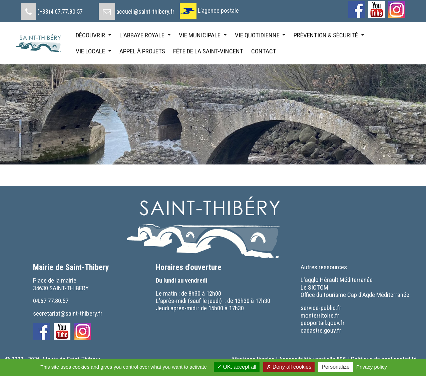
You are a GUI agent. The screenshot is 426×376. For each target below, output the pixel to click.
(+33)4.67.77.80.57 (60, 11)
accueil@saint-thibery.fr (145, 11)
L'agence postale (218, 10)
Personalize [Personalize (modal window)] (336, 367)
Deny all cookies (289, 367)
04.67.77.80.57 (50, 301)
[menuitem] (52, 9)
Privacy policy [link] (371, 367)
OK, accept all (236, 367)
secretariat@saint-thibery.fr (67, 313)
